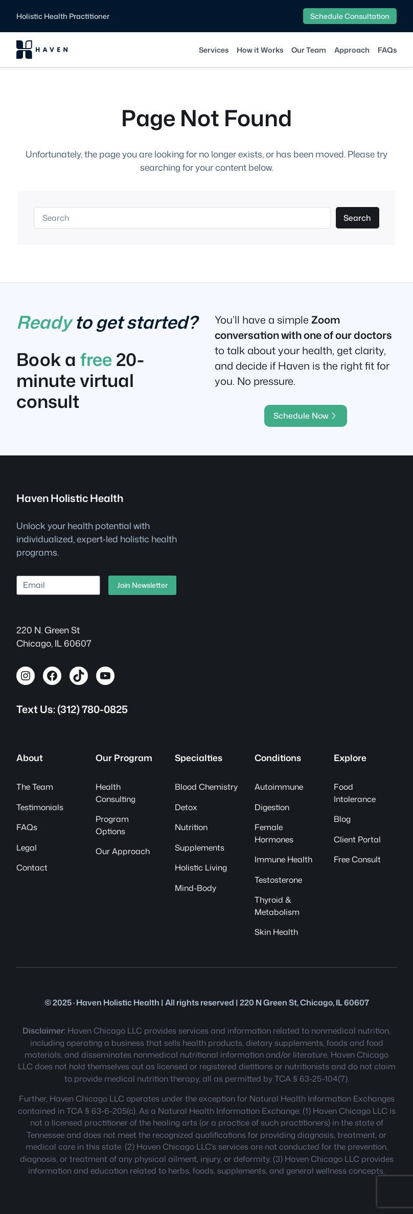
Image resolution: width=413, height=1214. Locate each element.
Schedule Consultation (349, 16)
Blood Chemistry (206, 786)
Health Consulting (115, 792)
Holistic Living (201, 867)
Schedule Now (305, 415)
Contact (32, 867)
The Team (34, 786)
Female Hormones (274, 832)
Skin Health (276, 931)
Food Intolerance (355, 792)
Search (357, 217)
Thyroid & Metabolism (277, 905)
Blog (342, 818)
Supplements (199, 847)
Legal (26, 847)
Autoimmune (279, 786)
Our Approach (123, 851)
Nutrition (191, 827)
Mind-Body (195, 888)
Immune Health (283, 859)
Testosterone (278, 879)
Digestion (272, 807)
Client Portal (357, 839)
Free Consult (357, 859)
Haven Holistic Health (69, 498)
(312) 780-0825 (92, 709)
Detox (186, 807)
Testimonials (39, 807)
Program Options (112, 824)
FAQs (26, 827)
